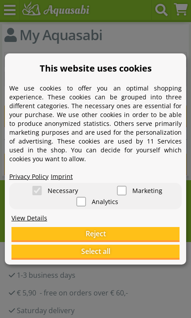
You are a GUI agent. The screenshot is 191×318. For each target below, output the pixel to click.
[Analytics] (81, 201)
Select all (95, 251)
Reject (96, 233)
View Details (29, 218)
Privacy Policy (29, 176)
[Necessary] (37, 190)
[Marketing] (121, 190)
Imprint (62, 176)
